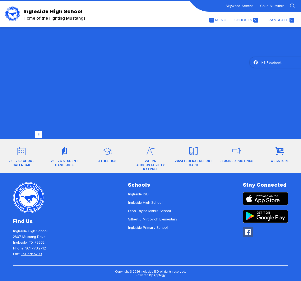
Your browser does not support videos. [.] (150, 83)
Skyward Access (240, 6)
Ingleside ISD (138, 194)
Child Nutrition (272, 6)
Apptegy (160, 275)
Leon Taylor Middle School (149, 211)
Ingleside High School (145, 202)
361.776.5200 (31, 254)
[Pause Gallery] (38, 134)
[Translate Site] (279, 20)
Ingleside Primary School (148, 227)
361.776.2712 (35, 248)
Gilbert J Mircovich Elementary (152, 219)
